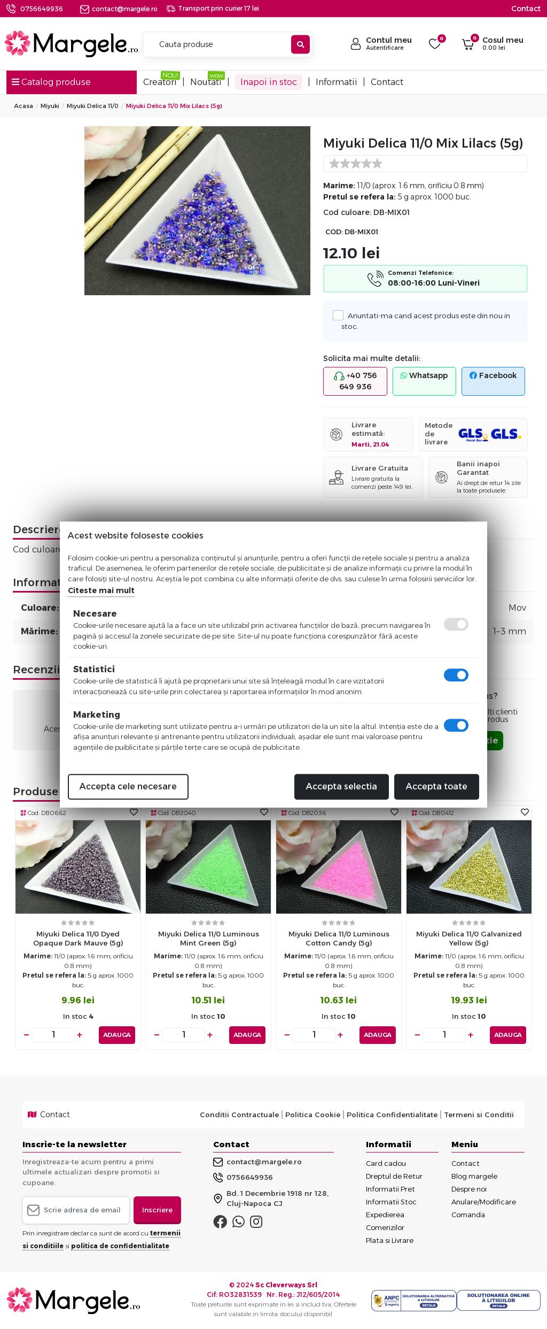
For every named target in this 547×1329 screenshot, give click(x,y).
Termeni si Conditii (479, 1114)
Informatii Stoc (391, 1201)
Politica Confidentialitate (392, 1114)
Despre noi (469, 1188)
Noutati (206, 82)
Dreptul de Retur (394, 1175)
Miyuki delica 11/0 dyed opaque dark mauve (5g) (78, 938)
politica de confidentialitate (120, 1245)
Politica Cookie (312, 1114)
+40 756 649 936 (355, 381)
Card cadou (386, 1162)
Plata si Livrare (389, 1239)
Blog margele (474, 1175)
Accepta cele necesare (128, 786)
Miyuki (50, 106)
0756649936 (41, 9)
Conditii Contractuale (239, 1114)
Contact (526, 8)
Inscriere (157, 1209)
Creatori (160, 82)
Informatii (336, 82)
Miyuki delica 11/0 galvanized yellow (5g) (469, 938)
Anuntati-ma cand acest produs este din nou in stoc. (425, 320)
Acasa (23, 106)
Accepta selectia (341, 786)
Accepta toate (436, 786)
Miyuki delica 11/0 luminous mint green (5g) (208, 938)
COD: (334, 232)
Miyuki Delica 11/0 (93, 106)
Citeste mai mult (101, 590)
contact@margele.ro (119, 9)
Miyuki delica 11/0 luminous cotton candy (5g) (338, 938)
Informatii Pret (390, 1188)
